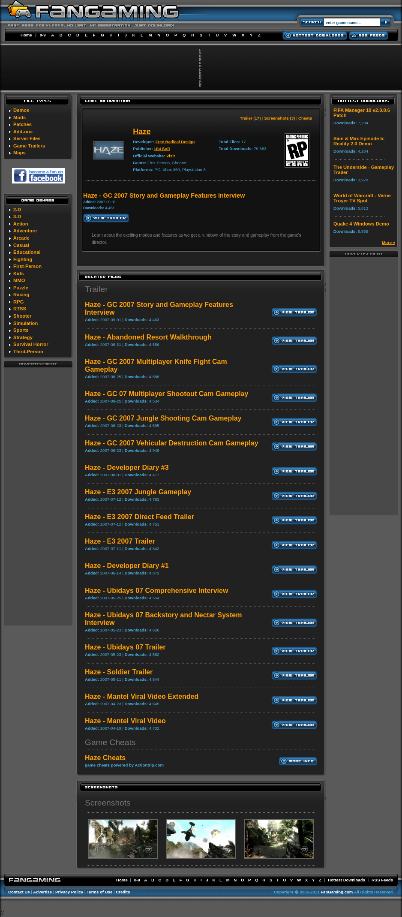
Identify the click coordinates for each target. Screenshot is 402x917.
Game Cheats (110, 742)
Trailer (96, 289)
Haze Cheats (105, 757)
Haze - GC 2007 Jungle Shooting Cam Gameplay (163, 418)
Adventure (25, 230)
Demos (21, 110)
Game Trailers (29, 145)
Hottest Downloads (346, 880)
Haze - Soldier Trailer (119, 672)
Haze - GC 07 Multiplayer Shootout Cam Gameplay (166, 393)
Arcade (21, 238)
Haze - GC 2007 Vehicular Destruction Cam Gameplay (171, 443)
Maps (19, 152)
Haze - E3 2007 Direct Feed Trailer (139, 516)
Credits (123, 892)
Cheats (305, 118)
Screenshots (108, 802)
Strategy (23, 337)
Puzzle (20, 287)
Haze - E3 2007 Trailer (120, 541)
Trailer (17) (250, 118)
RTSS (19, 308)
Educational (26, 252)
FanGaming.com (337, 892)
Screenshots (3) (279, 118)
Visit (170, 155)
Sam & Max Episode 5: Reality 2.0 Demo (358, 141)
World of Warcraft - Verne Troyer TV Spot (362, 198)
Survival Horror (30, 344)
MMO (19, 280)
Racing (21, 294)
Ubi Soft (162, 148)
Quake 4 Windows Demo (361, 223)
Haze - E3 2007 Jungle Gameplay (138, 492)
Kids (18, 273)
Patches (22, 124)
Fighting (22, 259)
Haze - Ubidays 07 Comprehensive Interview (156, 590)
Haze (141, 131)
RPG (18, 301)
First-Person (27, 266)
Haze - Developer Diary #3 (127, 467)
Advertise (42, 892)
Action (20, 223)
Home (26, 35)
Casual (21, 245)
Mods (19, 117)
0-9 (43, 35)
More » (388, 242)
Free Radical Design (175, 141)
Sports (20, 330)
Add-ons (23, 131)
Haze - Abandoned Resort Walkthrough (148, 337)
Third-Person (28, 351)
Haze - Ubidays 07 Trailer (125, 647)
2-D (17, 209)
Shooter (22, 316)
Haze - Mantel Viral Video (125, 721)
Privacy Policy (69, 892)
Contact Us (19, 892)
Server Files (26, 138)
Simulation (25, 323)
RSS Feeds (382, 880)
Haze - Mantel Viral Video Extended (141, 696)
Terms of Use (99, 892)
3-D (17, 216)
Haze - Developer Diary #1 (127, 565)
